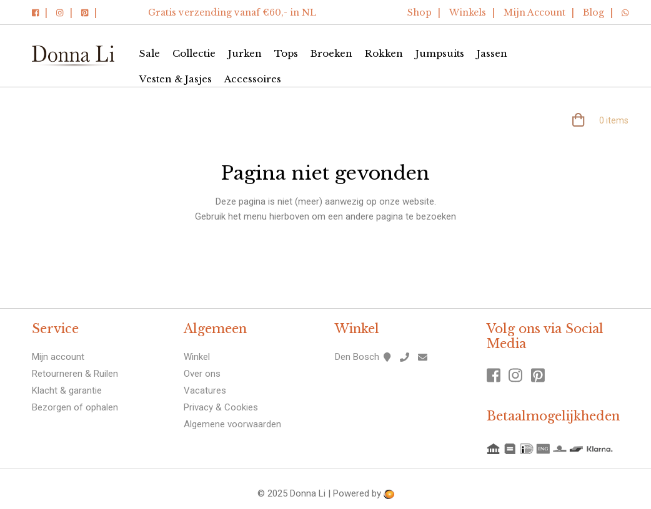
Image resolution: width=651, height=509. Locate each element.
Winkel (197, 356)
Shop (419, 12)
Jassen (492, 53)
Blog (593, 12)
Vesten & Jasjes (175, 79)
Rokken (384, 53)
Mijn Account (534, 12)
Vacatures (205, 390)
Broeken (331, 53)
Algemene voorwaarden (232, 424)
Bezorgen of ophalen (75, 407)
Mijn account (58, 356)
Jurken (245, 53)
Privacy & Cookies (221, 407)
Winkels (467, 12)
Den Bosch (357, 356)
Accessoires (252, 79)
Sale (149, 53)
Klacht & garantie (67, 390)
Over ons (202, 373)
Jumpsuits (439, 53)
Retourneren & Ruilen (75, 373)
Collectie (194, 53)
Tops (286, 53)
